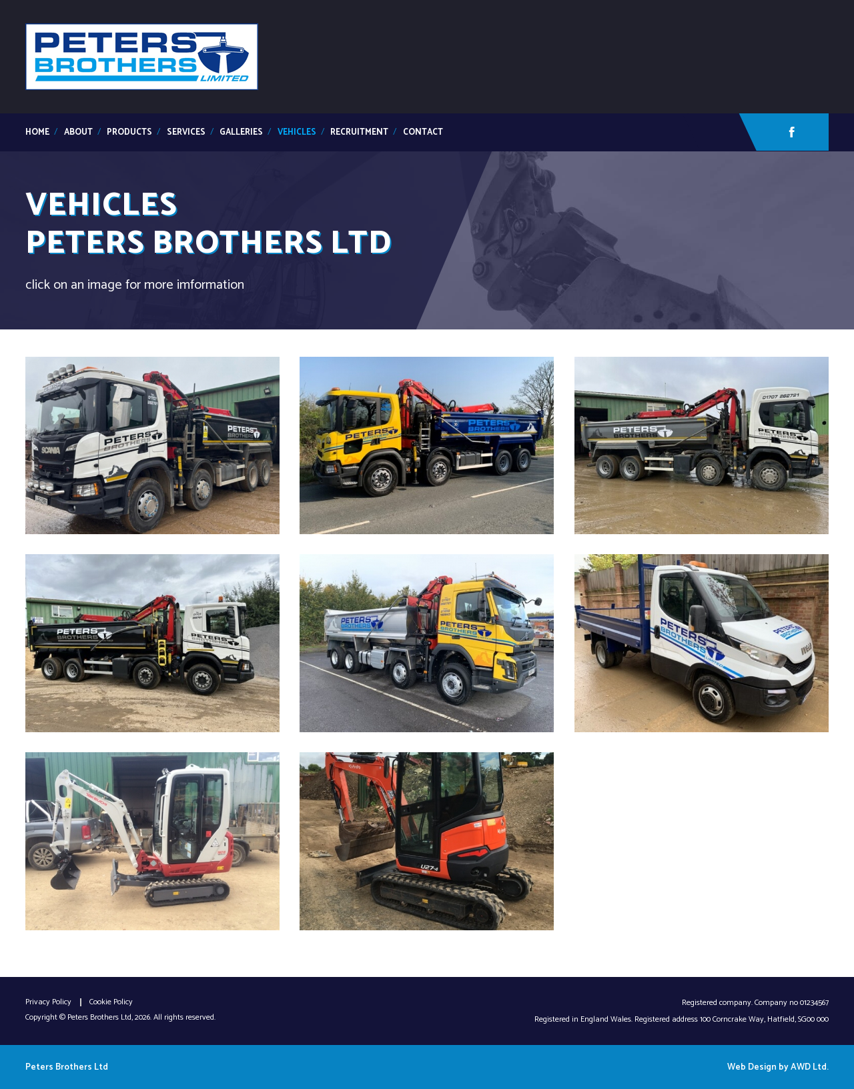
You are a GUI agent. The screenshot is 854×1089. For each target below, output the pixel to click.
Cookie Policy (111, 1002)
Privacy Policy (48, 1002)
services (186, 132)
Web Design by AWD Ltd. (778, 1067)
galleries (241, 132)
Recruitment (359, 132)
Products (129, 132)
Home (37, 132)
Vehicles (297, 132)
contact (423, 132)
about (78, 132)
